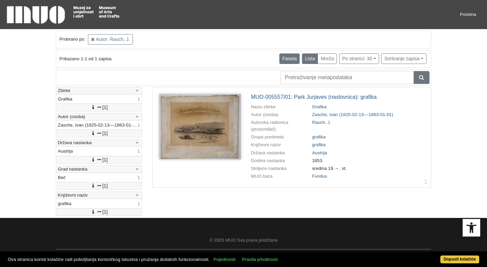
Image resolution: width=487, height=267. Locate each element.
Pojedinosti (224, 259)
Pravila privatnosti (260, 259)
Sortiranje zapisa (401, 58)
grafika (319, 136)
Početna (468, 14)
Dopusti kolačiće (460, 259)
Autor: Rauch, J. (110, 39)
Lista (310, 58)
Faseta (289, 58)
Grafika (319, 106)
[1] (99, 107)
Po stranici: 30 (357, 58)
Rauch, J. (321, 122)
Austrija (319, 152)
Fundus (319, 176)
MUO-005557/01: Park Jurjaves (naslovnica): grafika (314, 97)
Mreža (327, 58)
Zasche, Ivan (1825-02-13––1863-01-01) (352, 114)
